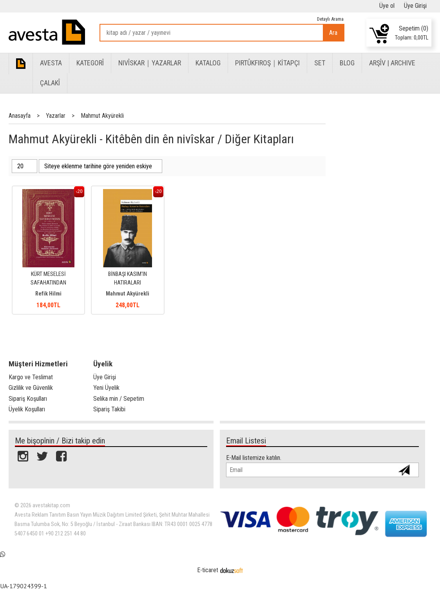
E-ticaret (207, 570)
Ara (333, 32)
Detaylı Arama (330, 19)
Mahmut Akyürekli (127, 293)
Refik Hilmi (48, 293)
